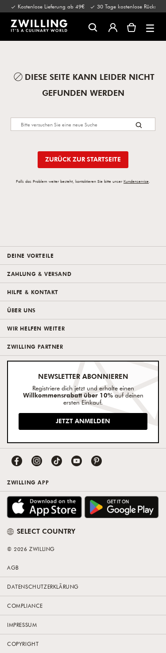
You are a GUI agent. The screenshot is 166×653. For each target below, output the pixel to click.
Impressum (22, 624)
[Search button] (138, 125)
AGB (13, 567)
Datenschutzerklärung (43, 586)
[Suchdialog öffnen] (92, 27)
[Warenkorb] (131, 26)
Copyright (23, 643)
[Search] (83, 124)
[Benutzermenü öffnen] (113, 26)
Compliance (25, 605)
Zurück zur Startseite (83, 159)
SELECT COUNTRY (41, 531)
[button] (150, 27)
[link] (39, 26)
